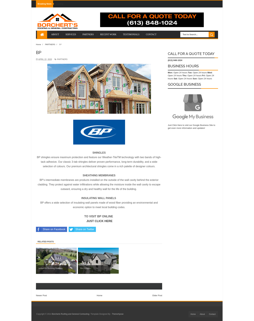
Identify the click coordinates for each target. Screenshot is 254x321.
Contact (212, 314)
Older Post (157, 295)
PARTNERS (62, 59)
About (202, 314)
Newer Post (41, 295)
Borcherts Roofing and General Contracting (71, 314)
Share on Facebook (50, 229)
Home (99, 295)
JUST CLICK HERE (100, 221)
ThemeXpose (117, 314)
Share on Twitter (81, 229)
